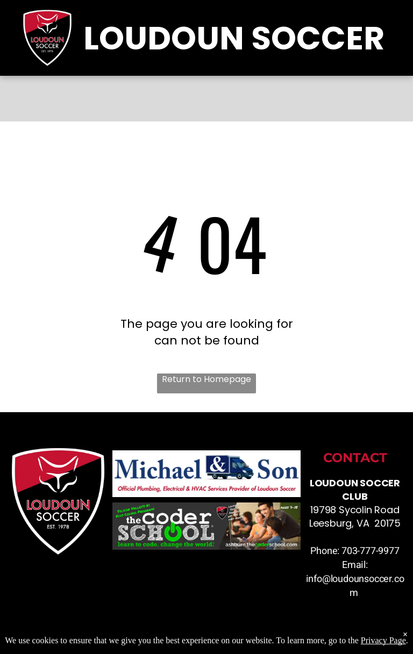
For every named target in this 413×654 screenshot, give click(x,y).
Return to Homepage (206, 379)
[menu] (389, 310)
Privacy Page (383, 644)
